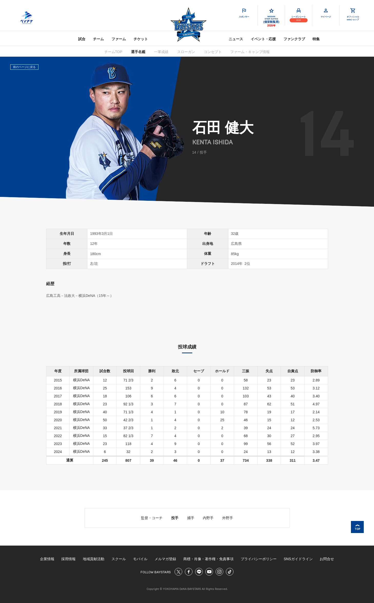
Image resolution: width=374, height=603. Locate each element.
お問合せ (327, 559)
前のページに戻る (24, 66)
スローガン (186, 52)
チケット (141, 39)
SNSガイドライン (298, 559)
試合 (81, 39)
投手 (174, 518)
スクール (119, 559)
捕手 (190, 518)
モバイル (140, 559)
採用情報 (68, 559)
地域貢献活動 (93, 559)
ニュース (236, 39)
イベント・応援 (263, 39)
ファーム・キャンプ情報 (250, 52)
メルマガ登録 (165, 559)
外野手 (227, 518)
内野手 (208, 518)
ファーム (119, 39)
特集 (316, 39)
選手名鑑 (138, 52)
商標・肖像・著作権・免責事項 (208, 559)
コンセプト (213, 52)
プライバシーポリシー (259, 559)
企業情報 (47, 559)
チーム (98, 39)
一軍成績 (161, 52)
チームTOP (113, 52)
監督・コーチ (152, 518)
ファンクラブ (294, 39)
